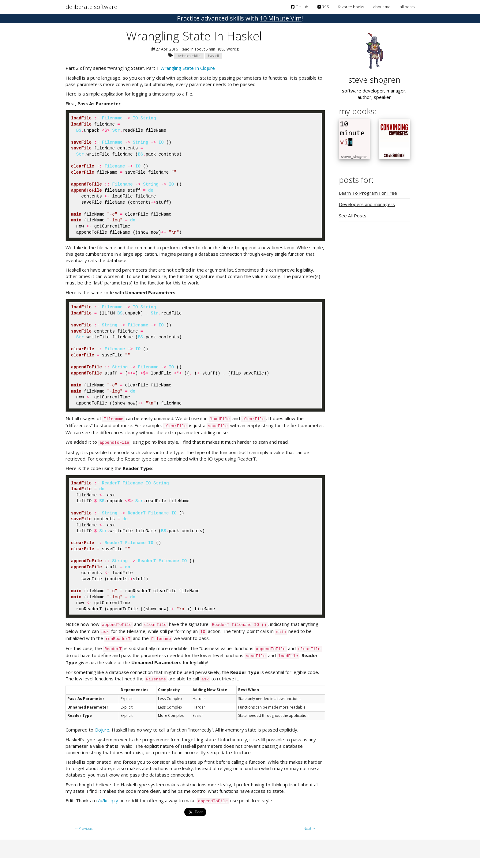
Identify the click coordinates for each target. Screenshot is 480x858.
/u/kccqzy (108, 800)
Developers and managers (367, 204)
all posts (407, 6)
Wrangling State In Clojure (187, 68)
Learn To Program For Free (368, 193)
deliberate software (91, 7)
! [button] (240, 18)
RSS (323, 6)
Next (309, 828)
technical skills (189, 55)
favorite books (351, 6)
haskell (213, 55)
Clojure (102, 730)
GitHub (299, 6)
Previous (83, 828)
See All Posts (352, 216)
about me (382, 6)
